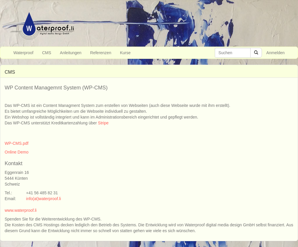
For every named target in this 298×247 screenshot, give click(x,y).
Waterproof (23, 52)
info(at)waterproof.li (43, 198)
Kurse (125, 52)
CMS (46, 52)
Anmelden (275, 52)
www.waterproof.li (21, 210)
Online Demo (17, 152)
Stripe (103, 123)
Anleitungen (70, 52)
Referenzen (100, 52)
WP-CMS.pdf (17, 143)
